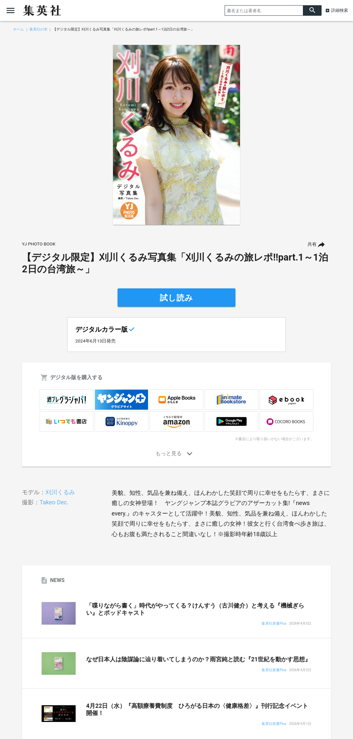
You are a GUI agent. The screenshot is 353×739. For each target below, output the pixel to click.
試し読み (176, 297)
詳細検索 (339, 10)
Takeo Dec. (54, 502)
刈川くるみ (60, 492)
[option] (176, 135)
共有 (312, 244)
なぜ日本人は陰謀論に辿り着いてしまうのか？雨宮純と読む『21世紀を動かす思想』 (198, 659)
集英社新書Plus (274, 624)
